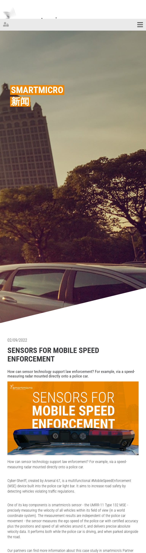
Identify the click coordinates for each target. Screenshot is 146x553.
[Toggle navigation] (140, 25)
